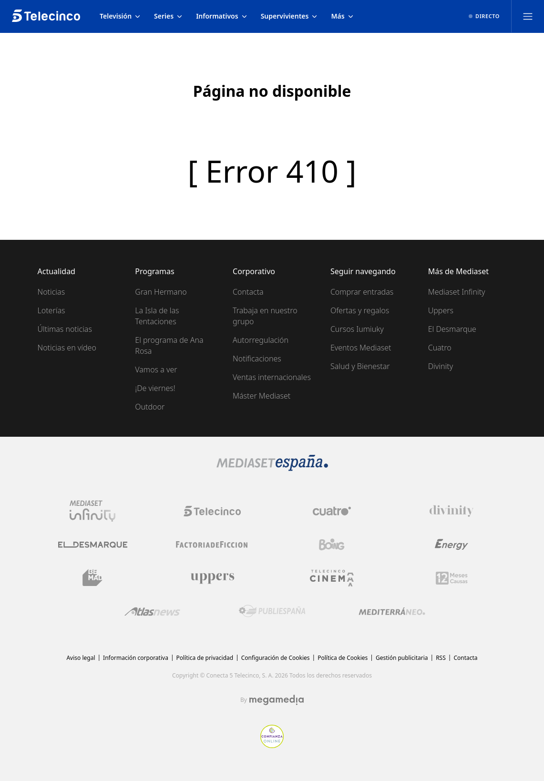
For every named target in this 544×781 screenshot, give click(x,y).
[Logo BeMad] (92, 578)
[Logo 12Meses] (452, 578)
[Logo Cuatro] (332, 511)
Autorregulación (260, 340)
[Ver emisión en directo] (484, 16)
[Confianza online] (272, 745)
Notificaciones (257, 358)
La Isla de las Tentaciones (157, 316)
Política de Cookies (343, 658)
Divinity (440, 366)
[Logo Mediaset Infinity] (92, 511)
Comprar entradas (361, 292)
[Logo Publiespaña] (272, 611)
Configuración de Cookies (275, 658)
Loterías (51, 310)
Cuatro (440, 347)
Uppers (440, 310)
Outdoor (149, 406)
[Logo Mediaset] (272, 468)
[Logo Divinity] (451, 511)
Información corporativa (135, 658)
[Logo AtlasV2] (152, 611)
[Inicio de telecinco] (46, 16)
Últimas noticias (65, 329)
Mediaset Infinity (456, 292)
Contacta (248, 292)
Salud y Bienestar (360, 366)
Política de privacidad (205, 658)
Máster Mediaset (261, 395)
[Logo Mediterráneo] (392, 611)
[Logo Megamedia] (276, 699)
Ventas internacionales (272, 377)
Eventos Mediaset (360, 347)
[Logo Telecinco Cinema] (332, 578)
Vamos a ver (156, 369)
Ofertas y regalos (359, 310)
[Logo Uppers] (212, 578)
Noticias (51, 292)
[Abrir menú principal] (528, 16)
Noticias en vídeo (67, 347)
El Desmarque (452, 329)
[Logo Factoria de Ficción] (212, 544)
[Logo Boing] (332, 544)
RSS (441, 658)
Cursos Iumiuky (357, 329)
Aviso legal (80, 658)
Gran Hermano (160, 292)
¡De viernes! (155, 388)
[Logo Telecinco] (212, 511)
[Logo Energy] (451, 544)
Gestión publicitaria (402, 658)
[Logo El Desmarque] (92, 545)
